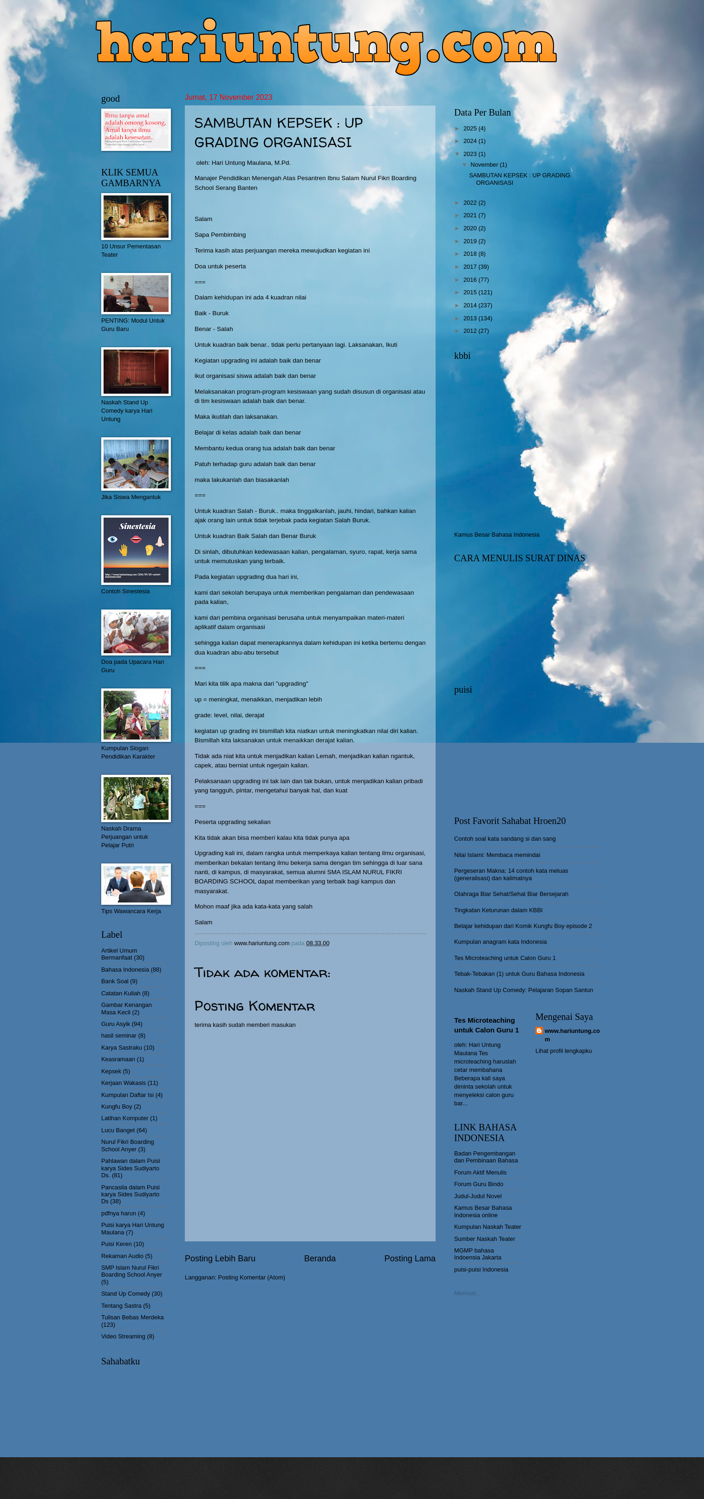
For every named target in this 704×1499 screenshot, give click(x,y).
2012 (470, 330)
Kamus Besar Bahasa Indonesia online (483, 1211)
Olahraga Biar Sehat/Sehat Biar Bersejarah (511, 893)
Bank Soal (115, 981)
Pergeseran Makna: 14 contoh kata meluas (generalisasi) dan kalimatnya (511, 874)
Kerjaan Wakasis (123, 1082)
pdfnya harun (118, 1213)
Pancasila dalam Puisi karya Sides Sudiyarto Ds (130, 1194)
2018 (470, 253)
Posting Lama (410, 1258)
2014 (470, 305)
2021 (470, 215)
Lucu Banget (118, 1130)
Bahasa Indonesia (125, 969)
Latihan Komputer (125, 1118)
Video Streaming (123, 1336)
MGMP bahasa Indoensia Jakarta (478, 1254)
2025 (470, 128)
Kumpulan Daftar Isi (127, 1094)
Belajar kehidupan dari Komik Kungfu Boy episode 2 (523, 925)
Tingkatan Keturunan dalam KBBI (498, 910)
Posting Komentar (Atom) (252, 1277)
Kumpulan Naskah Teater (487, 1226)
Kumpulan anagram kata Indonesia (500, 941)
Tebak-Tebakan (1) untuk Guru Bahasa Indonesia (519, 973)
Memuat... (467, 1293)
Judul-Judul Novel (478, 1196)
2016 (470, 279)
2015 (470, 292)
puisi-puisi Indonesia (481, 1269)
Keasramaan (118, 1059)
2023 (470, 153)
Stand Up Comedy (125, 1293)
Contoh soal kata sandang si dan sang (505, 838)
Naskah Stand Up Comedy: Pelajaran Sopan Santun (523, 989)
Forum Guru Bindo (478, 1184)
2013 (470, 318)
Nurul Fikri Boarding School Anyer (127, 1145)
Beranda (320, 1258)
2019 (470, 241)
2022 (470, 202)
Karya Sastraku (121, 1047)
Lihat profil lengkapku (563, 1050)
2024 (470, 140)
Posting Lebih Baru (220, 1258)
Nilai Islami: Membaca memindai (497, 854)
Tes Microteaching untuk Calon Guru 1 (505, 957)
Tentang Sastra (121, 1305)
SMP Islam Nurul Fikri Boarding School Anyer (131, 1271)
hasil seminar (119, 1035)
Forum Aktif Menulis (480, 1172)
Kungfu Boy (116, 1106)
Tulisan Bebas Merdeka (132, 1317)
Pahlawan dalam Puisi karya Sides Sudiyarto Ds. (130, 1168)
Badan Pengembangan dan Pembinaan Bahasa (486, 1157)
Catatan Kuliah (120, 993)
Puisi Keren (116, 1243)
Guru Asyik (115, 1023)
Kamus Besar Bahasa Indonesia (497, 534)
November (485, 164)
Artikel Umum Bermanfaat (119, 954)
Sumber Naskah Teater (484, 1238)
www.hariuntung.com (572, 1035)
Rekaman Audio (122, 1255)
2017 (470, 266)
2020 (470, 228)
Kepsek (111, 1071)
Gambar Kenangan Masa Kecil (126, 1008)
